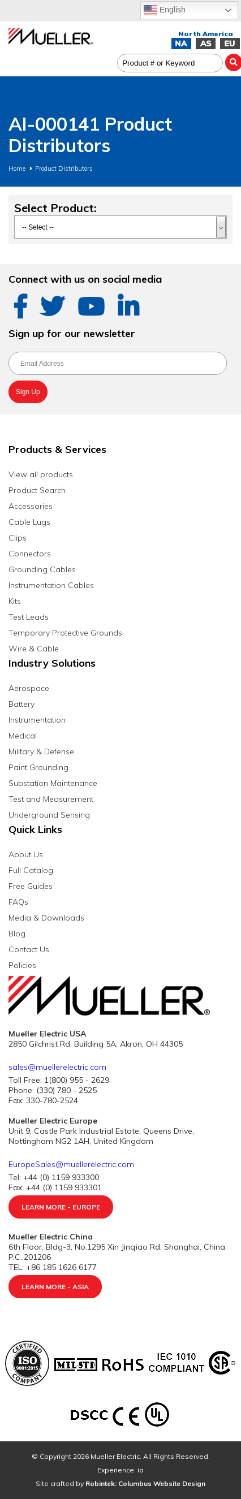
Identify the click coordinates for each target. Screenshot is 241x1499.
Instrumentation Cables (51, 585)
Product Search (37, 490)
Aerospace (28, 688)
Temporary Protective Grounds (65, 633)
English (165, 10)
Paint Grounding (38, 767)
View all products (40, 474)
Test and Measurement (50, 799)
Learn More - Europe (60, 1207)
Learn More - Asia (55, 1286)
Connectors (29, 553)
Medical (22, 736)
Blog (16, 933)
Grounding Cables (42, 569)
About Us (25, 854)
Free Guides (30, 886)
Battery (21, 704)
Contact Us (28, 949)
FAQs (18, 902)
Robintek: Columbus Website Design (145, 1483)
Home (16, 168)
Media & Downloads (46, 918)
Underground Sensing (49, 815)
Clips (17, 538)
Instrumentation (37, 720)
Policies (22, 965)
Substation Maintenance (52, 783)
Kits (14, 601)
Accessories (30, 506)
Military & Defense (41, 751)
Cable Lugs (29, 522)
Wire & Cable (33, 648)
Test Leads (28, 617)
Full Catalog (30, 870)
